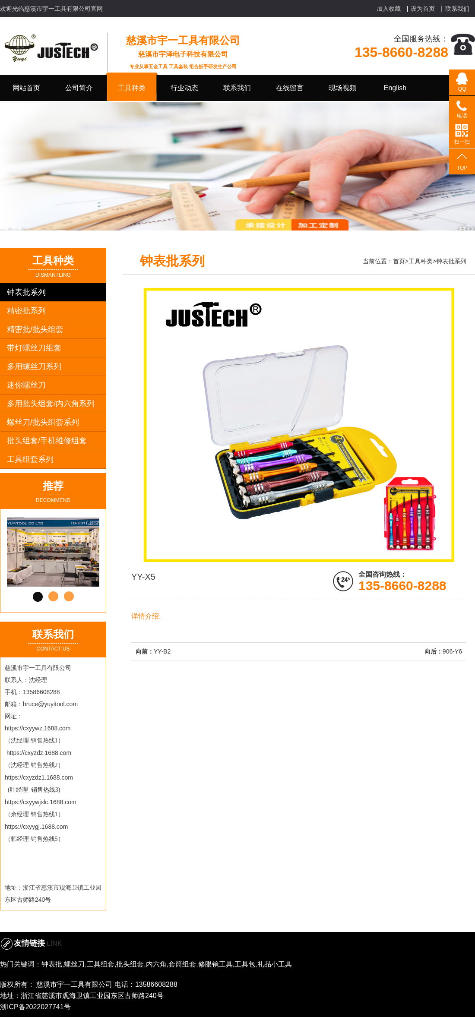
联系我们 (457, 8)
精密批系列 (26, 310)
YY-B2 (162, 651)
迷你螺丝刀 (26, 385)
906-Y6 (452, 651)
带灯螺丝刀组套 (34, 348)
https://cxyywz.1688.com (38, 728)
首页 (399, 261)
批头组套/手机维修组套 (47, 440)
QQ (462, 89)
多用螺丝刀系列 (34, 366)
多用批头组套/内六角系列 (51, 403)
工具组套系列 (30, 459)
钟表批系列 (26, 292)
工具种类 (420, 261)
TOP (462, 168)
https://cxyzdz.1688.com (38, 752)
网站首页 (26, 88)
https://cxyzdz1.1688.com (39, 777)
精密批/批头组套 (35, 329)
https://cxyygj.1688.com (36, 826)
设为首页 (423, 8)
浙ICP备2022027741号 (35, 1007)
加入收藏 (389, 8)
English (395, 88)
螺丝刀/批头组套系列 (43, 422)
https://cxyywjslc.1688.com (40, 802)
